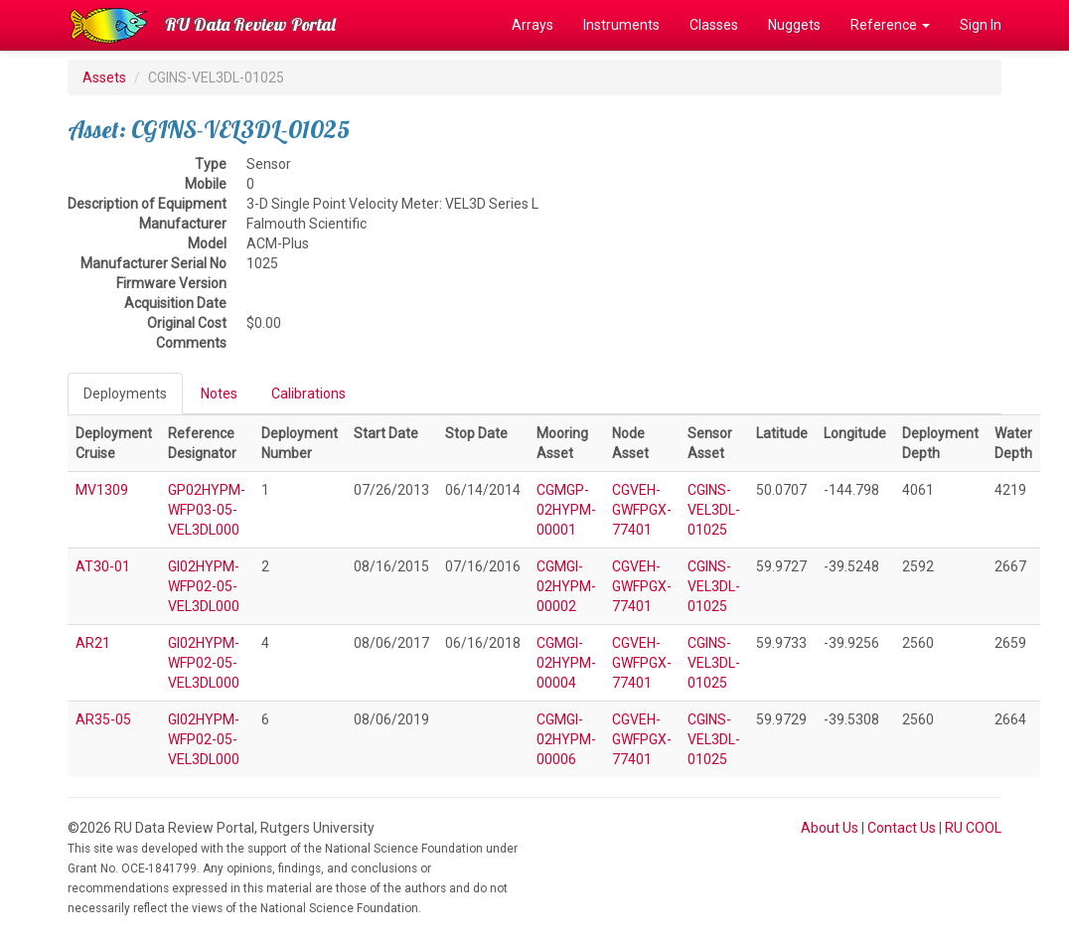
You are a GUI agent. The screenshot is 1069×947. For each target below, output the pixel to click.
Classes (713, 25)
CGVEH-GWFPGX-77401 (642, 510)
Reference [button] (890, 25)
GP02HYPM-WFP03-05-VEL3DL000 (206, 510)
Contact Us (901, 828)
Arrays (532, 25)
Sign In (980, 25)
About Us (829, 828)
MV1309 (102, 490)
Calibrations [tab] (308, 393)
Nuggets (794, 25)
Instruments (621, 25)
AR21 (93, 643)
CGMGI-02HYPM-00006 (566, 739)
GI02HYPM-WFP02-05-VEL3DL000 (203, 586)
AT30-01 (103, 566)
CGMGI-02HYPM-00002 (566, 586)
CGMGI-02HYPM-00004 (566, 663)
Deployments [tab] (125, 393)
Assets (104, 77)
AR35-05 (103, 719)
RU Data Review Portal (250, 24)
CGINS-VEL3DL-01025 (713, 510)
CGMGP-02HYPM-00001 (566, 510)
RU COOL (973, 828)
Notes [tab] (219, 393)
